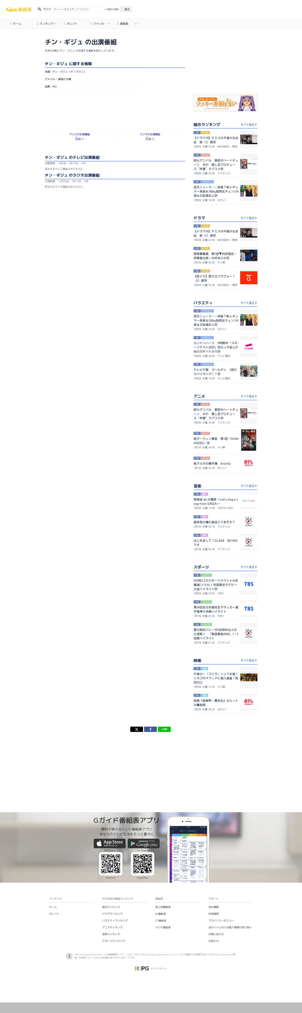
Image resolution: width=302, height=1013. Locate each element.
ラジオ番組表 (163, 927)
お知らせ (213, 941)
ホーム (15, 24)
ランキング (47, 24)
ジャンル (100, 24)
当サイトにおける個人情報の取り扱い (230, 927)
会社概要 (213, 907)
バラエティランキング (115, 920)
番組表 (127, 24)
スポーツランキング (113, 941)
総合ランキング (111, 907)
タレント (71, 24)
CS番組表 (160, 920)
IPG (54, 86)
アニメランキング (112, 927)
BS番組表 (160, 914)
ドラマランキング (112, 914)
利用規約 (213, 914)
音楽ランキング (111, 934)
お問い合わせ (216, 934)
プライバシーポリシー (221, 920)
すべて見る (249, 125)
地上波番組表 (163, 907)
